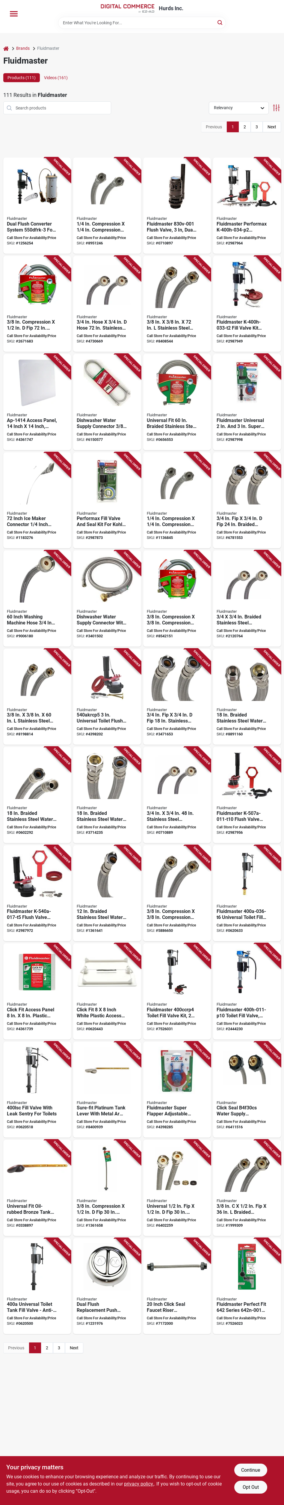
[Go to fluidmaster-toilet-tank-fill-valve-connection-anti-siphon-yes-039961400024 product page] (37, 1286)
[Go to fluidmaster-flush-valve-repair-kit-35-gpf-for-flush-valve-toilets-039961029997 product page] (247, 795)
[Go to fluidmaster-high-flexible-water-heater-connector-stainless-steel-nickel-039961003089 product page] (37, 795)
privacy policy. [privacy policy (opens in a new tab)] (139, 1484)
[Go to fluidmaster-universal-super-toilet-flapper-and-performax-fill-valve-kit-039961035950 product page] (247, 402)
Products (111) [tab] (21, 77)
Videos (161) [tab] (56, 77)
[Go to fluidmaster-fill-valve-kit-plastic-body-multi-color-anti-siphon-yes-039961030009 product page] (247, 304)
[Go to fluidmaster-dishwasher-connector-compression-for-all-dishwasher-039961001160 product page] (177, 893)
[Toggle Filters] (276, 107)
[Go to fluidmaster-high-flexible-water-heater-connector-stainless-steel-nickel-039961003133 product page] (107, 893)
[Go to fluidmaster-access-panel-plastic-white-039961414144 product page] (37, 402)
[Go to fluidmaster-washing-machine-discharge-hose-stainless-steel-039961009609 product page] (247, 598)
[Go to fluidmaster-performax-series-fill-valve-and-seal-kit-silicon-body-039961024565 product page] (107, 500)
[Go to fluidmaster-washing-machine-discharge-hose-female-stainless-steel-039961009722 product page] (107, 304)
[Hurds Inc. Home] (128, 8)
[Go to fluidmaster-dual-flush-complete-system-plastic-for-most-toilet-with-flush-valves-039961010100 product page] (37, 205)
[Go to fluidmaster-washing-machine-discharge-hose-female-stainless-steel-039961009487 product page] (177, 795)
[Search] (220, 22)
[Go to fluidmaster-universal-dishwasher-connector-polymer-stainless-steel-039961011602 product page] (177, 402)
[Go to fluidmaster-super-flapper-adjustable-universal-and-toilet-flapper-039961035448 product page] (177, 1090)
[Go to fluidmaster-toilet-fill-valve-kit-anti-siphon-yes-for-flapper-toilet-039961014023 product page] (177, 991)
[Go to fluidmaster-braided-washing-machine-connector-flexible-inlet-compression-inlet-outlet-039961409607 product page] (37, 598)
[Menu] (14, 14)
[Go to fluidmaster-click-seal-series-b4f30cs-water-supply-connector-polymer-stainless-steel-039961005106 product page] (247, 1090)
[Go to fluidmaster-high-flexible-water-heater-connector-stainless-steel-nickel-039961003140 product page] (177, 697)
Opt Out (251, 1487)
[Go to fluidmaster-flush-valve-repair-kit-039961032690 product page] (37, 893)
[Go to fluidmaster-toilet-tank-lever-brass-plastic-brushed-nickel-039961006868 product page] (107, 1090)
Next (272, 126)
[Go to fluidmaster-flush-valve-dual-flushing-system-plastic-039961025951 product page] (177, 205)
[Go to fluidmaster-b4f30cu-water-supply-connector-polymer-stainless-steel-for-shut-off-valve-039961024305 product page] (177, 1188)
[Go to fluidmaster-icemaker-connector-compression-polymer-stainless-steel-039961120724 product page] (177, 500)
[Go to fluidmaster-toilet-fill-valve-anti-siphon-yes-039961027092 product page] (247, 991)
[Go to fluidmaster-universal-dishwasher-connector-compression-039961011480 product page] (177, 598)
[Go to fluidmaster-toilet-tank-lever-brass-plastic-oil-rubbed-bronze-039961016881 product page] (37, 1188)
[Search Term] (142, 23)
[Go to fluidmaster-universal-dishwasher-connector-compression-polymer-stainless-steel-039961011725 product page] (37, 304)
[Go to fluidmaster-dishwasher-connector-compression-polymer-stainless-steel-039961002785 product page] (177, 304)
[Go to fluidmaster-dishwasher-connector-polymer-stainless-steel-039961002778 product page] (37, 697)
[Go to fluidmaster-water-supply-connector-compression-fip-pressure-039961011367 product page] (247, 1188)
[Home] (6, 48)
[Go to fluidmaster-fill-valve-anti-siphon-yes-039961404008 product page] (37, 1090)
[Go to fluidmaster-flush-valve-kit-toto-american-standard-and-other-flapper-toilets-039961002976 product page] (107, 697)
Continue (250, 1470)
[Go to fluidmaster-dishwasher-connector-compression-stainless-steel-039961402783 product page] (107, 402)
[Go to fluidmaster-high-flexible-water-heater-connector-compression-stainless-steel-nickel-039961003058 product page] (247, 697)
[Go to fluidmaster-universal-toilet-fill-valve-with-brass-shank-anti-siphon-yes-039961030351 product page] (247, 893)
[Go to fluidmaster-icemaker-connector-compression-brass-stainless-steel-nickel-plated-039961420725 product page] (37, 500)
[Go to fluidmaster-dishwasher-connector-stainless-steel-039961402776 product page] (107, 598)
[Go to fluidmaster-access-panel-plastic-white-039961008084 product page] (37, 991)
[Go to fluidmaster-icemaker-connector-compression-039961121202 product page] (107, 205)
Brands (23, 48)
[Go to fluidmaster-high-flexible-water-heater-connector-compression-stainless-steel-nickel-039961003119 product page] (107, 795)
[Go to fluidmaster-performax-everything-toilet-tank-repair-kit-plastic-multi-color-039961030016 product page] (247, 205)
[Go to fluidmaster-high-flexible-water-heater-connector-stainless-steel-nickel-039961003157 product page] (247, 500)
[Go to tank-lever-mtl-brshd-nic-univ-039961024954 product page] (247, 1286)
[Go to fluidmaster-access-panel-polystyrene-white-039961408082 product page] (107, 991)
